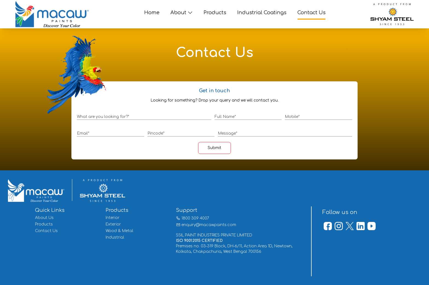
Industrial (115, 237)
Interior (113, 218)
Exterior (113, 224)
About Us (44, 218)
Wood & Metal (119, 231)
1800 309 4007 (195, 218)
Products (44, 224)
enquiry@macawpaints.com (208, 225)
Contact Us (46, 231)
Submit (214, 148)
